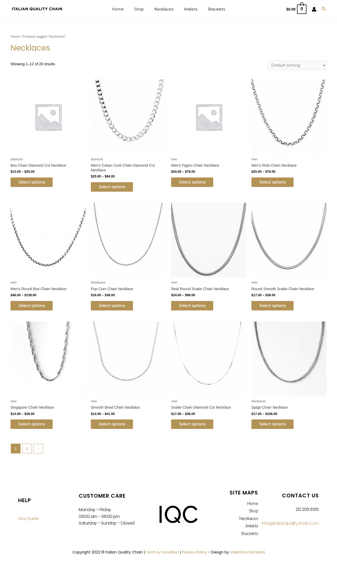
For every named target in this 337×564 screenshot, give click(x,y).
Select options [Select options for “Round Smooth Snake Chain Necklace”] (275, 306)
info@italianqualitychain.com (290, 525)
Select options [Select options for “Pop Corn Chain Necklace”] (114, 306)
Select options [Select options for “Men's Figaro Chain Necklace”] (195, 182)
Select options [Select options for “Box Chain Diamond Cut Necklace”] (34, 182)
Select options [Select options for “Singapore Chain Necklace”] (34, 426)
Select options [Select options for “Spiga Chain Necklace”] (275, 426)
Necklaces (163, 9)
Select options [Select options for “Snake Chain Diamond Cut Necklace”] (195, 426)
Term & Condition (162, 554)
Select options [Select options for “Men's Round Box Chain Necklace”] (34, 306)
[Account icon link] (314, 9)
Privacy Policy (194, 554)
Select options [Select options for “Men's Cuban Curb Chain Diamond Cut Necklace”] (114, 187)
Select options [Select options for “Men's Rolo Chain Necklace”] (275, 182)
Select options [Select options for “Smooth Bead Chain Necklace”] (114, 426)
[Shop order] (296, 66)
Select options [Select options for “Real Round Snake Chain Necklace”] (195, 306)
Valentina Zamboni (247, 554)
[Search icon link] (324, 9)
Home (124, 9)
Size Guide (28, 521)
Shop (142, 9)
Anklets (187, 9)
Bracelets (210, 9)
